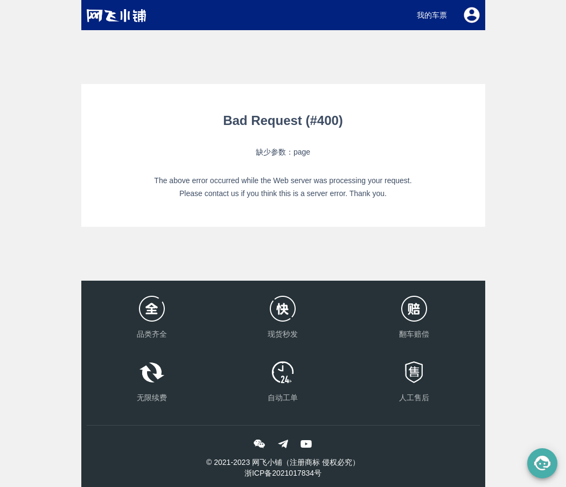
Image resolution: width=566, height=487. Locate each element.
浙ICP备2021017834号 (283, 473)
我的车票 (432, 15)
